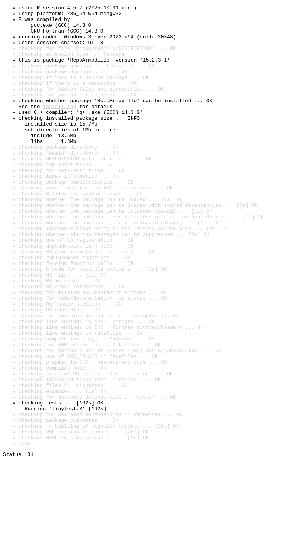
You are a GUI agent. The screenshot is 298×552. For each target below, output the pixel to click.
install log (59, 127)
